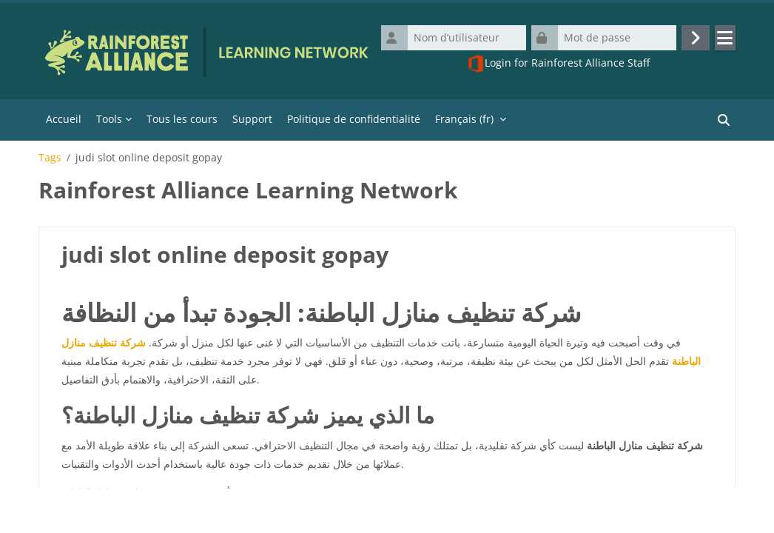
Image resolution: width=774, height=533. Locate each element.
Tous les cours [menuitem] (182, 122)
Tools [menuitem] (109, 122)
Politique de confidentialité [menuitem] (353, 122)
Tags (49, 160)
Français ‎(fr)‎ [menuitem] (464, 122)
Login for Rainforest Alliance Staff (558, 65)
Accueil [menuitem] (63, 122)
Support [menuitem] (252, 122)
